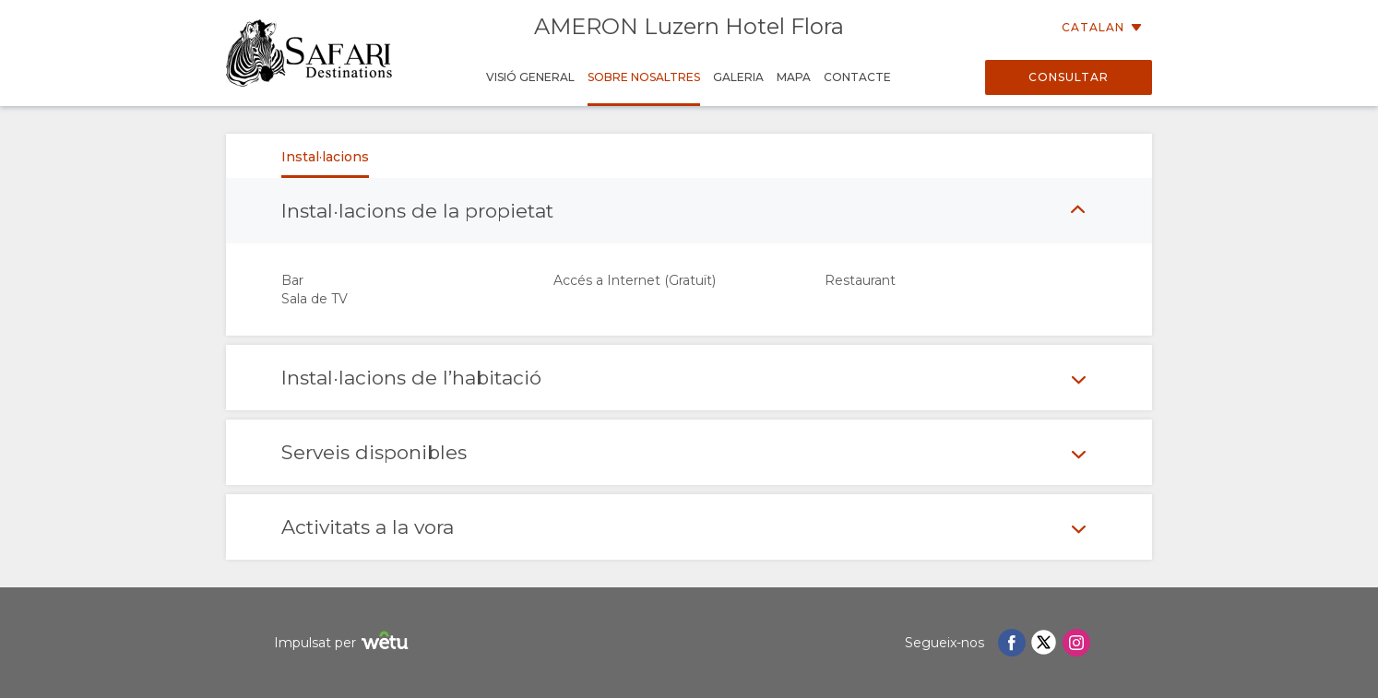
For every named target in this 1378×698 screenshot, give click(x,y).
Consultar (1068, 77)
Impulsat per (343, 643)
